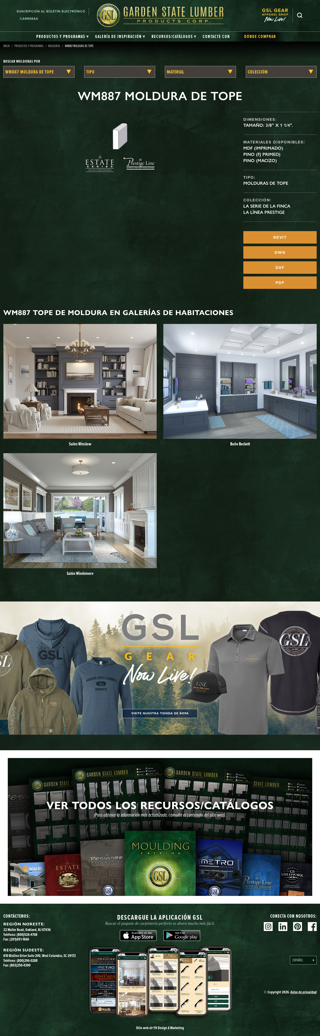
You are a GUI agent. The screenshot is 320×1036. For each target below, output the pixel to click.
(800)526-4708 (27, 934)
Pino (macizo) (260, 160)
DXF (280, 267)
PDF (280, 283)
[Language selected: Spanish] (303, 960)
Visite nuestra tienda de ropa (160, 713)
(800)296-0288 (27, 960)
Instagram (268, 926)
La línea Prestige (264, 212)
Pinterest (297, 926)
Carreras (29, 18)
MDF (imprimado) (263, 148)
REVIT (280, 237)
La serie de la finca (266, 206)
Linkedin (282, 926)
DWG (280, 252)
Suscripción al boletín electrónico (51, 11)
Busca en (299, 15)
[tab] (62, 37)
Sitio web (160, 1028)
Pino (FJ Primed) (261, 154)
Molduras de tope (265, 183)
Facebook (312, 926)
